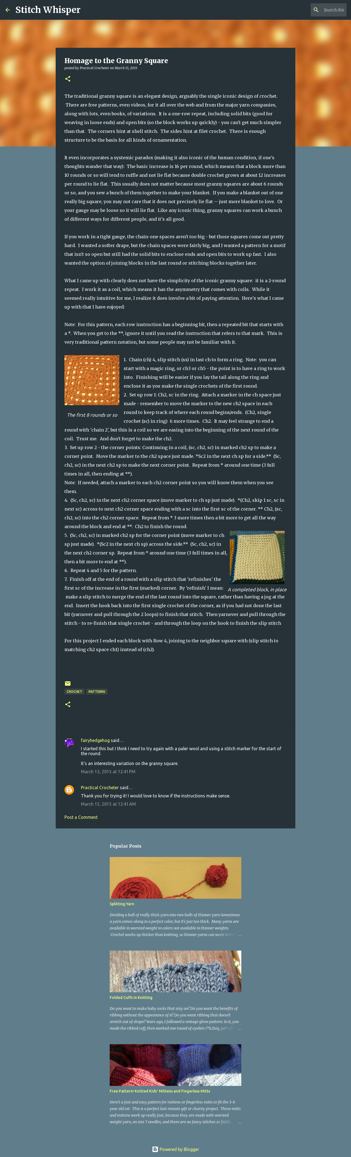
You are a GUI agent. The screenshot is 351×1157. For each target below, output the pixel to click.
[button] (67, 79)
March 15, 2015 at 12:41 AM (108, 804)
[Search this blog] (318, 9)
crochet (74, 691)
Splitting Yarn (122, 904)
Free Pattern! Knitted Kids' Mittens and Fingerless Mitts (160, 1091)
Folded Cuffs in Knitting (131, 997)
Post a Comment (81, 817)
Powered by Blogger (175, 1149)
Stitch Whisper (48, 9)
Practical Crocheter (100, 787)
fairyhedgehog (95, 740)
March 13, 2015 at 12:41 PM (108, 771)
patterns (97, 691)
